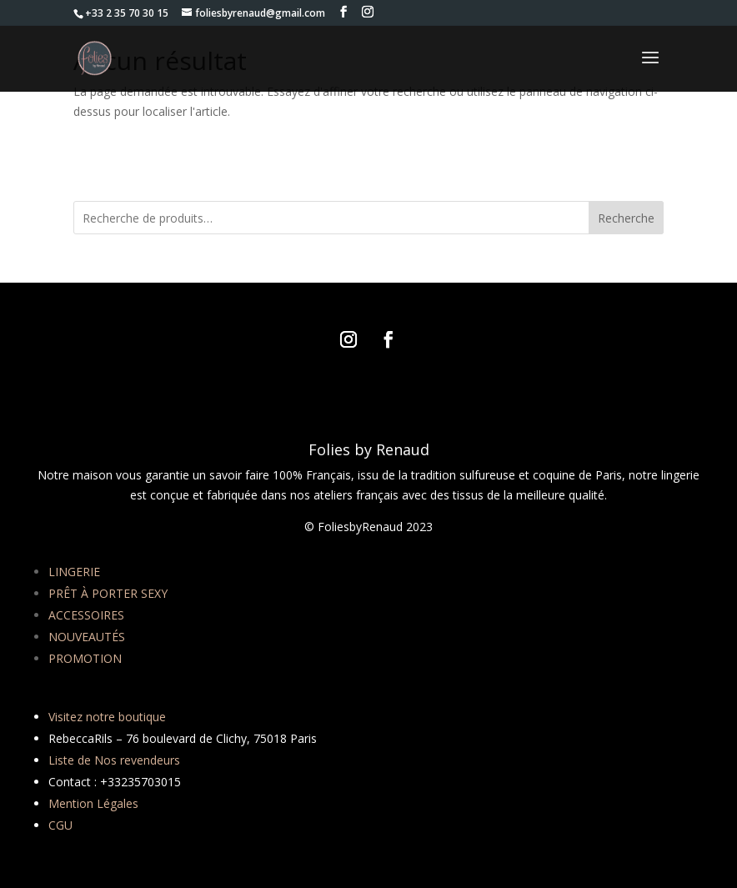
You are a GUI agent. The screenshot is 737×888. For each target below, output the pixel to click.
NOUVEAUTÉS (86, 637)
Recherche (626, 218)
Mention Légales (93, 803)
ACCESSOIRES (86, 615)
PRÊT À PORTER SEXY (108, 593)
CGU (60, 825)
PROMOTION (85, 658)
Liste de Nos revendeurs (114, 760)
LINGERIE (74, 571)
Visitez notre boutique (107, 717)
